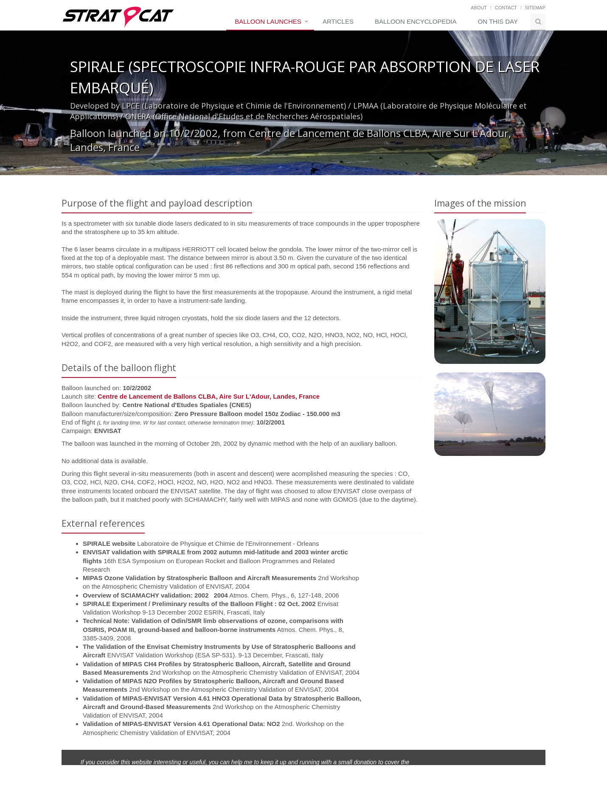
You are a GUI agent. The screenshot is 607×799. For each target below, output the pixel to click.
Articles (338, 21)
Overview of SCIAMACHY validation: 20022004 (155, 595)
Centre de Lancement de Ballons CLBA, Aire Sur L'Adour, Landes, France (209, 396)
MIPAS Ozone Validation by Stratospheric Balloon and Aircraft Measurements (199, 577)
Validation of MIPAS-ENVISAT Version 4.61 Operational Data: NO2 (181, 723)
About (479, 7)
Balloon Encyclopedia (416, 21)
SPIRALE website (109, 543)
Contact (506, 7)
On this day (498, 21)
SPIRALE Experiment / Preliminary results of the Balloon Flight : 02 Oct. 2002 (199, 603)
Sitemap (535, 7)
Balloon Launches (268, 21)
